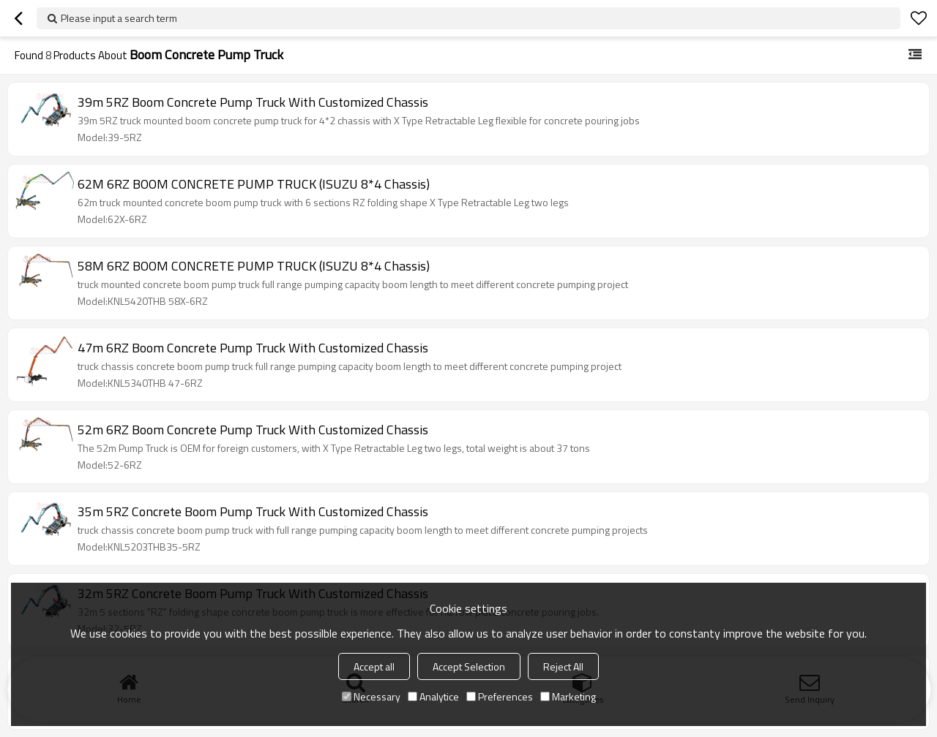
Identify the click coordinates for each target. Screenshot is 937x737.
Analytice (433, 696)
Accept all (374, 666)
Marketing (568, 696)
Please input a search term (119, 18)
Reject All (563, 666)
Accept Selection (469, 666)
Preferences (499, 696)
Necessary (371, 696)
